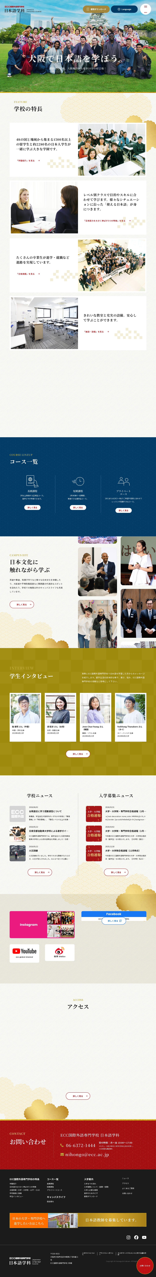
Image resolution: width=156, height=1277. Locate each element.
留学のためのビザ (91, 1193)
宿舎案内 (50, 1201)
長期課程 (50, 1183)
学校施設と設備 (16, 1193)
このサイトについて (88, 1252)
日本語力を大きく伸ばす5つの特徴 (23, 1187)
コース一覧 (52, 1179)
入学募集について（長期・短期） (97, 1187)
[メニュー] (145, 9)
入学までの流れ (90, 1183)
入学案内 (88, 1179)
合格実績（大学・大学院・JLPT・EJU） (25, 1190)
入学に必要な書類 (91, 1190)
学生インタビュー (16, 1196)
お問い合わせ (127, 1193)
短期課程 (50, 1187)
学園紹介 (13, 1183)
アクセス (125, 1183)
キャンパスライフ (56, 1197)
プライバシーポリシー (106, 1252)
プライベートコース (54, 1190)
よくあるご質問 (128, 1188)
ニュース (125, 1178)
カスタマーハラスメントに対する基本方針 (132, 1252)
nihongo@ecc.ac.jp (87, 1154)
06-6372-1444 (80, 1145)
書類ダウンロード (91, 1196)
